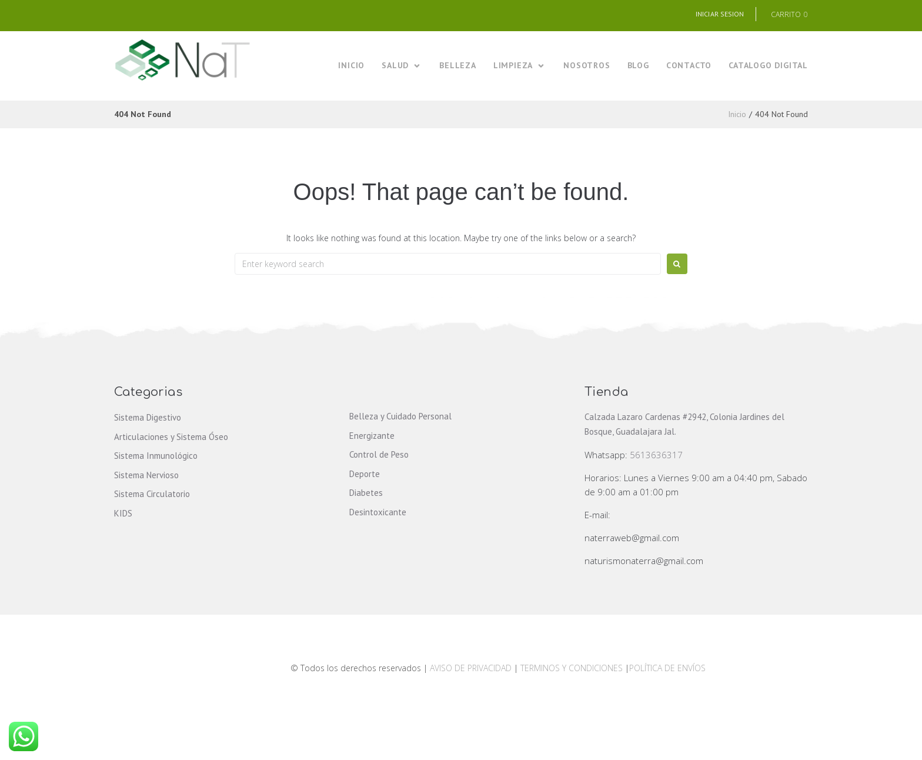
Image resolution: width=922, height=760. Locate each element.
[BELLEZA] (457, 65)
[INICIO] (351, 65)
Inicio (737, 114)
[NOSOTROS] (586, 65)
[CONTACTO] (688, 65)
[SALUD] (402, 65)
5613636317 (656, 455)
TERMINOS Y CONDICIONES (572, 668)
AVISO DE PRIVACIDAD (471, 668)
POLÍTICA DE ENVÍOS (667, 668)
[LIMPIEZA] (519, 65)
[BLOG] (638, 65)
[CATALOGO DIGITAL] (768, 65)
